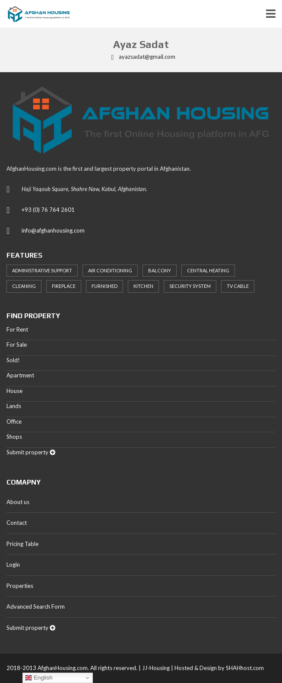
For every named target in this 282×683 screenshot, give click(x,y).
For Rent (17, 329)
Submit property (30, 452)
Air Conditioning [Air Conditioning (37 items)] (110, 270)
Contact (16, 522)
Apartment (20, 375)
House (14, 390)
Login (13, 564)
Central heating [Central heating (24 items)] (208, 270)
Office (14, 421)
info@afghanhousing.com (53, 230)
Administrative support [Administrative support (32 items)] (42, 270)
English (38, 677)
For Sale (16, 344)
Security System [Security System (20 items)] (190, 286)
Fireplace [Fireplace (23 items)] (64, 286)
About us (17, 501)
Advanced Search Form (35, 606)
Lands (13, 405)
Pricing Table (22, 543)
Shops (14, 436)
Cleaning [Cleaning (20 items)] (24, 286)
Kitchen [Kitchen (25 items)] (143, 286)
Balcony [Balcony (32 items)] (159, 270)
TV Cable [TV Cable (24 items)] (238, 286)
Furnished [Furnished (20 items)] (104, 286)
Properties (19, 585)
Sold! (13, 360)
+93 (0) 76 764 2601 (48, 209)
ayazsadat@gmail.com (141, 56)
